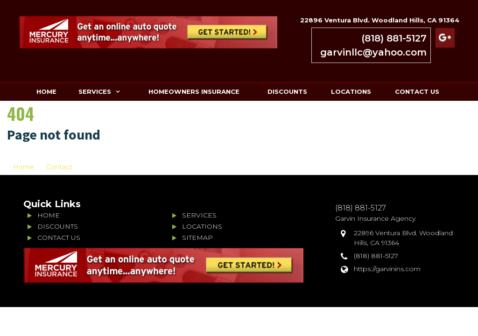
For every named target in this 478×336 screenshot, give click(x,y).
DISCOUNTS (287, 91)
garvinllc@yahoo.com (373, 52)
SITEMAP (197, 237)
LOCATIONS (351, 91)
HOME (46, 91)
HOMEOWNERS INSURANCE (193, 91)
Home (23, 167)
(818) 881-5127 (394, 38)
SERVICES (94, 91)
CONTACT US (417, 91)
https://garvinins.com (387, 269)
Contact (59, 167)
